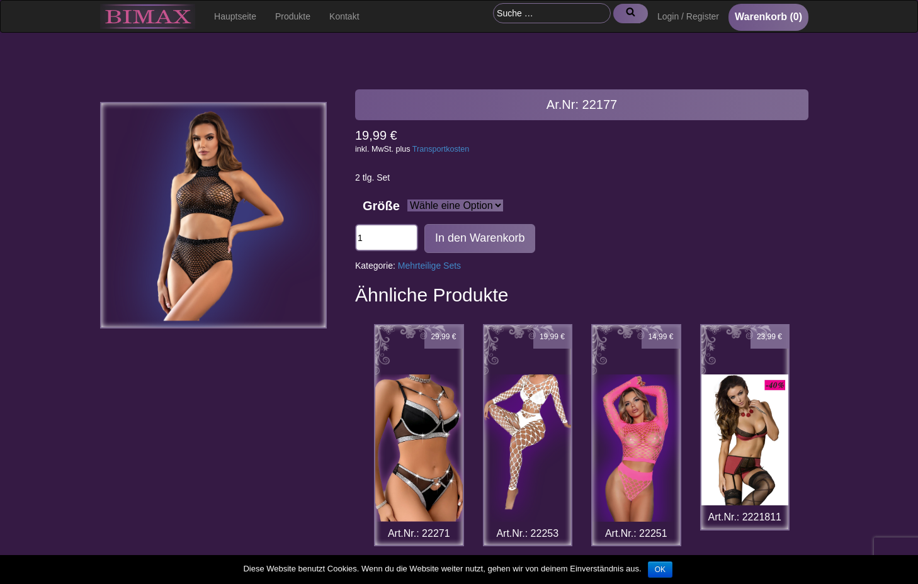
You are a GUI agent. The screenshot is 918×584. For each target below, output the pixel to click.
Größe (381, 205)
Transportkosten (441, 149)
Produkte (292, 16)
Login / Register (688, 16)
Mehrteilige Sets (429, 266)
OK (660, 569)
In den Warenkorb (479, 238)
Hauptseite (235, 16)
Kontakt (344, 16)
